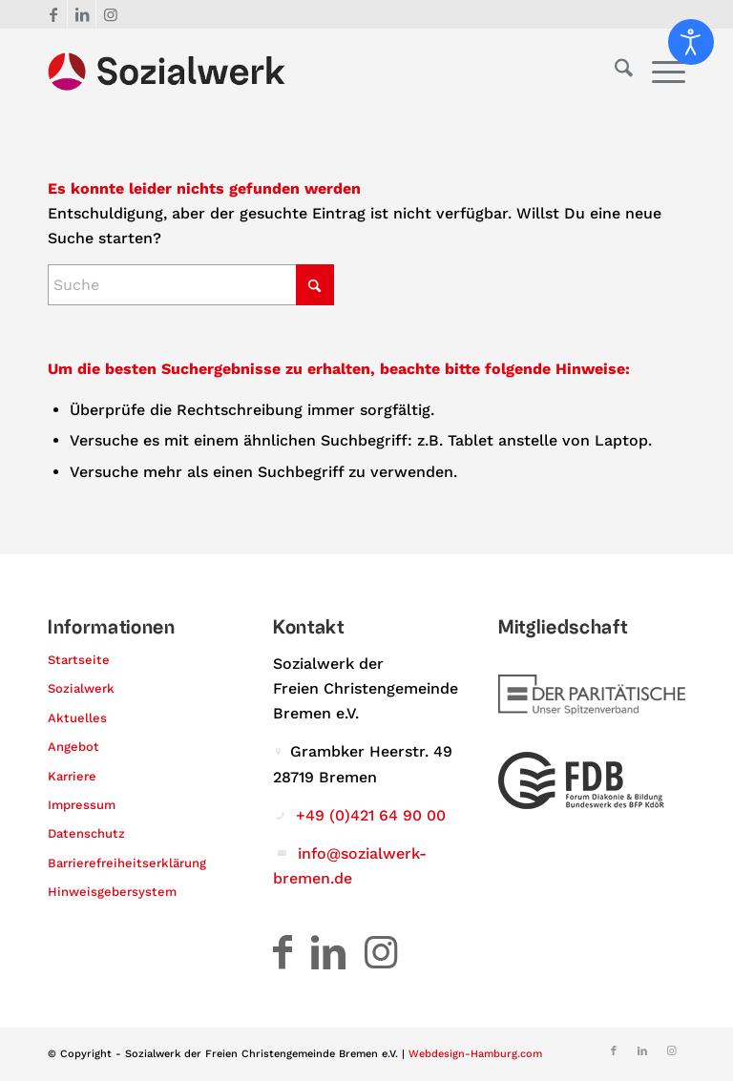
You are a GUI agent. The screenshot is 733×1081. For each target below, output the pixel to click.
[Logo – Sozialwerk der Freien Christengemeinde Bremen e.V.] (166, 71)
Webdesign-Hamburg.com (475, 1054)
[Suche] (614, 71)
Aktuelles (77, 718)
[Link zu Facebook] (53, 14)
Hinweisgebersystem (112, 891)
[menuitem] (614, 71)
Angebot (73, 746)
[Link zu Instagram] (110, 14)
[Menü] (659, 71)
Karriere (72, 776)
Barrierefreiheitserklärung (127, 863)
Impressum (81, 805)
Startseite (79, 660)
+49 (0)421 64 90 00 (371, 815)
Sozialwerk (81, 688)
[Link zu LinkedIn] (81, 14)
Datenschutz (86, 833)
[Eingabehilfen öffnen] (691, 42)
